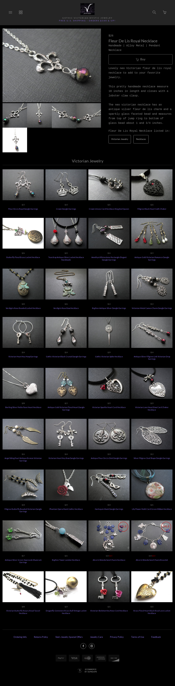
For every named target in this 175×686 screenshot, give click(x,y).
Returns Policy (41, 637)
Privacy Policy (117, 637)
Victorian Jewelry (119, 139)
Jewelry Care (96, 637)
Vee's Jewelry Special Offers (69, 637)
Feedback (156, 637)
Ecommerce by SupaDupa (91, 671)
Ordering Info (20, 637)
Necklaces (141, 139)
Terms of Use (137, 637)
